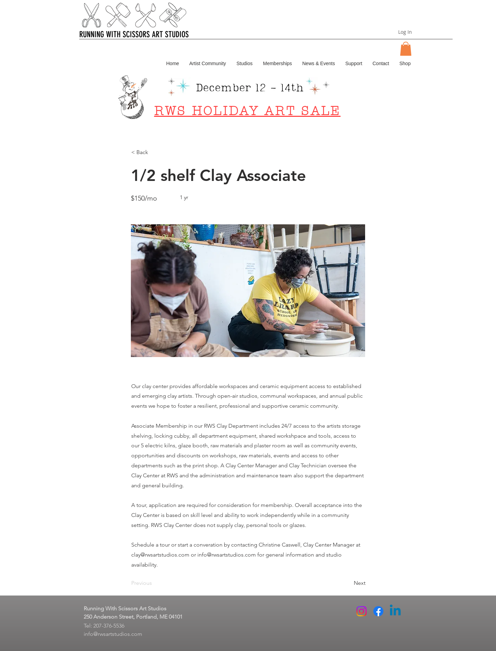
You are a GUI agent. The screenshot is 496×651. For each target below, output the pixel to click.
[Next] (348, 583)
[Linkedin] (395, 611)
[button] (406, 49)
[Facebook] (378, 611)
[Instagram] (361, 611)
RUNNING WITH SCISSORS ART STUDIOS (134, 34)
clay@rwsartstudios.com (160, 554)
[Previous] (154, 583)
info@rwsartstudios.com (226, 554)
